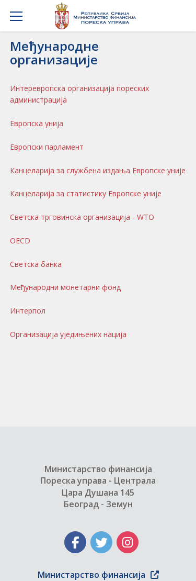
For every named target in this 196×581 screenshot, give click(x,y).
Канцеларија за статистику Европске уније (86, 193)
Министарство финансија (98, 574)
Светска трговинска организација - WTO (82, 217)
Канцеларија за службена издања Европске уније (98, 170)
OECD (20, 240)
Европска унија (36, 123)
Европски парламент (47, 147)
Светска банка (36, 264)
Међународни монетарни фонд (65, 287)
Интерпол (27, 311)
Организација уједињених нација (68, 334)
